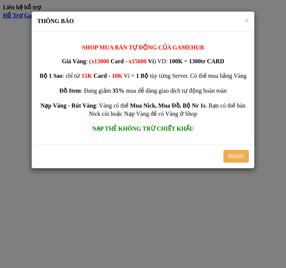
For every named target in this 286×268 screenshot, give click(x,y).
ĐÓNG (236, 156)
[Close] (246, 20)
